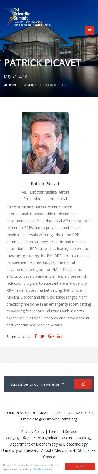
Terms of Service (62, 431)
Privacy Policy (32, 431)
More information (42, 469)
